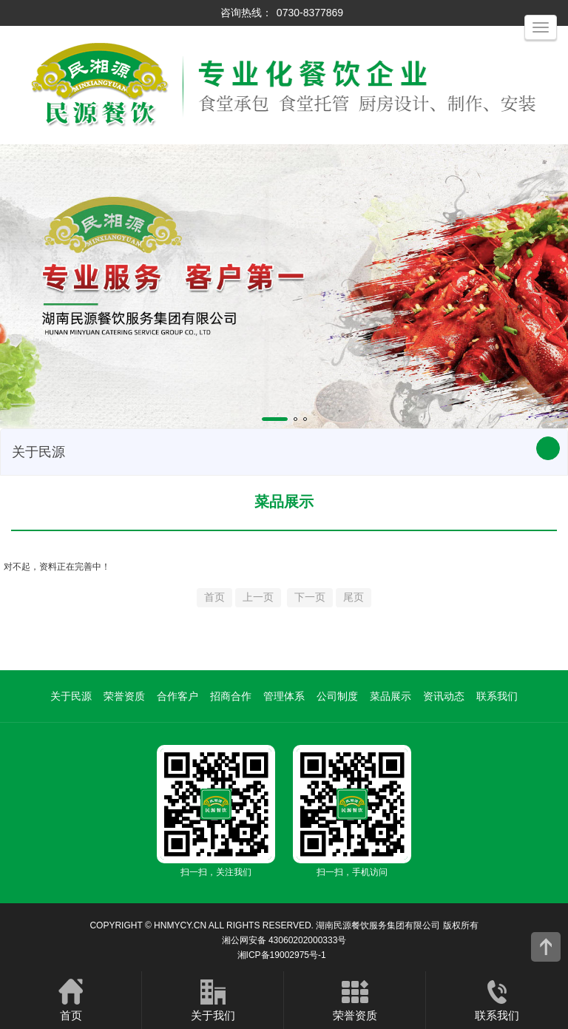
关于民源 (71, 696)
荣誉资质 (124, 696)
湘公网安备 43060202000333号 (284, 940)
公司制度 (337, 696)
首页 (70, 999)
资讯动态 (443, 696)
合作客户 (177, 696)
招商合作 (230, 696)
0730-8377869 (310, 12)
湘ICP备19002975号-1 (281, 955)
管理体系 (284, 696)
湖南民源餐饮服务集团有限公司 (378, 925)
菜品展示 (390, 696)
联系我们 (497, 696)
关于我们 (212, 999)
